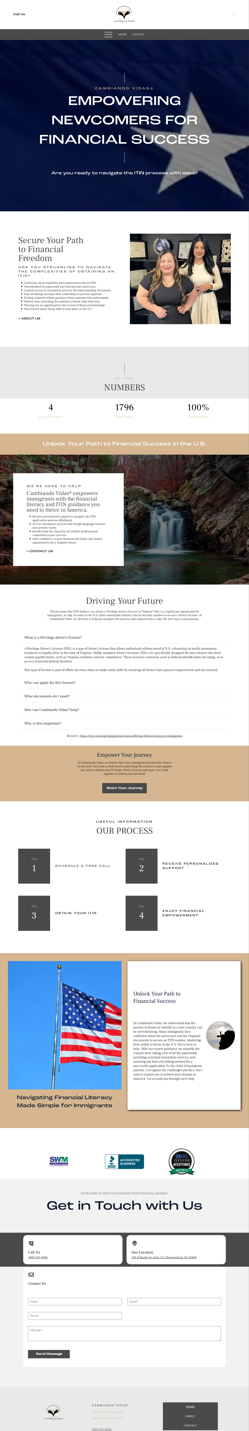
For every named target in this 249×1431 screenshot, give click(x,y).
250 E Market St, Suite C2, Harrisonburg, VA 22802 (164, 1226)
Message (33, 1292)
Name (32, 1264)
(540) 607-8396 (38, 1226)
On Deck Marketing (132, 1427)
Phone (32, 1278)
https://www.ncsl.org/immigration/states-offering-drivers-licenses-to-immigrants (131, 704)
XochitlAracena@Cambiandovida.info (116, 1402)
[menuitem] (108, 34)
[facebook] (233, 14)
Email (131, 1264)
